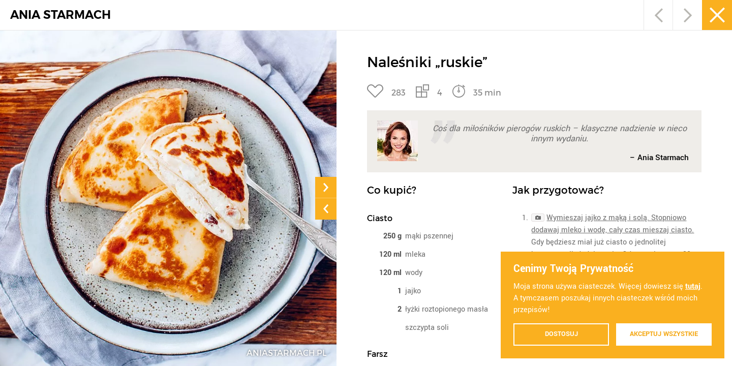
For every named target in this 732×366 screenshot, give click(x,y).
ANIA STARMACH (60, 15)
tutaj (692, 286)
